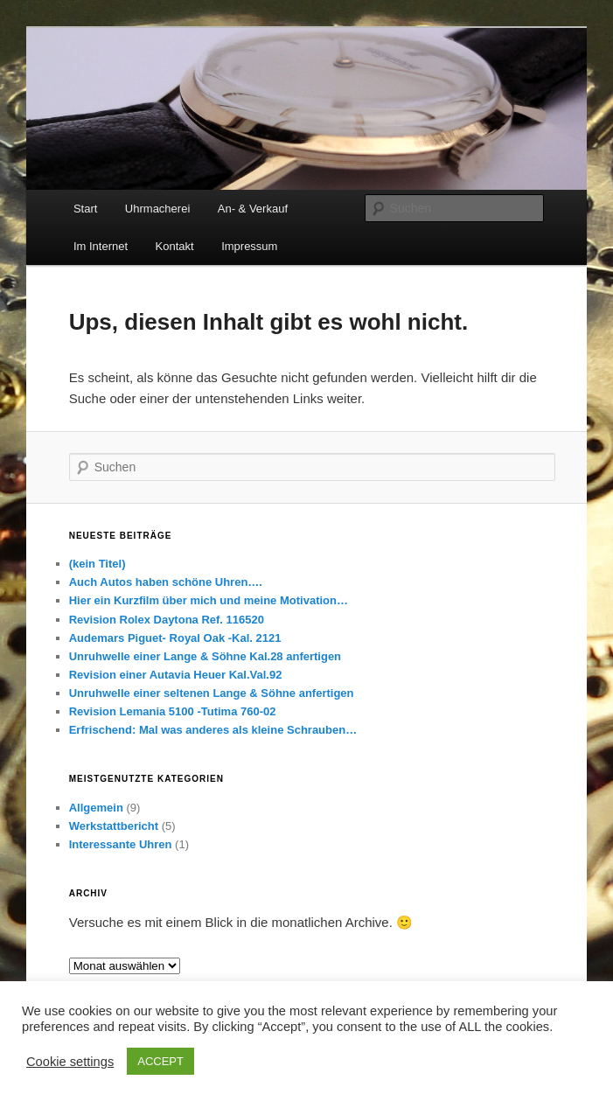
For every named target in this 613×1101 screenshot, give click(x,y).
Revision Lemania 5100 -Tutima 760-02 (172, 711)
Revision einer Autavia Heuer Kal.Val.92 (175, 674)
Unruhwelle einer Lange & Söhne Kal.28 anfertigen (205, 656)
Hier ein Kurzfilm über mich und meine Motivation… (208, 600)
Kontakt (175, 246)
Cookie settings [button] (70, 1062)
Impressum (249, 246)
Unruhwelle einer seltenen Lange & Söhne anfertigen (211, 693)
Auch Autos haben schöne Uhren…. (165, 582)
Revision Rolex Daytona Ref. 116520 (166, 619)
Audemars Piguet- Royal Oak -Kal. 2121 (175, 638)
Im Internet (100, 246)
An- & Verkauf (253, 208)
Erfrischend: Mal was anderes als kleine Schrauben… (213, 729)
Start (85, 208)
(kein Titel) (97, 563)
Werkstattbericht (113, 826)
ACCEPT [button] (160, 1061)
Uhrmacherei (157, 208)
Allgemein (96, 807)
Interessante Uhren (120, 844)
